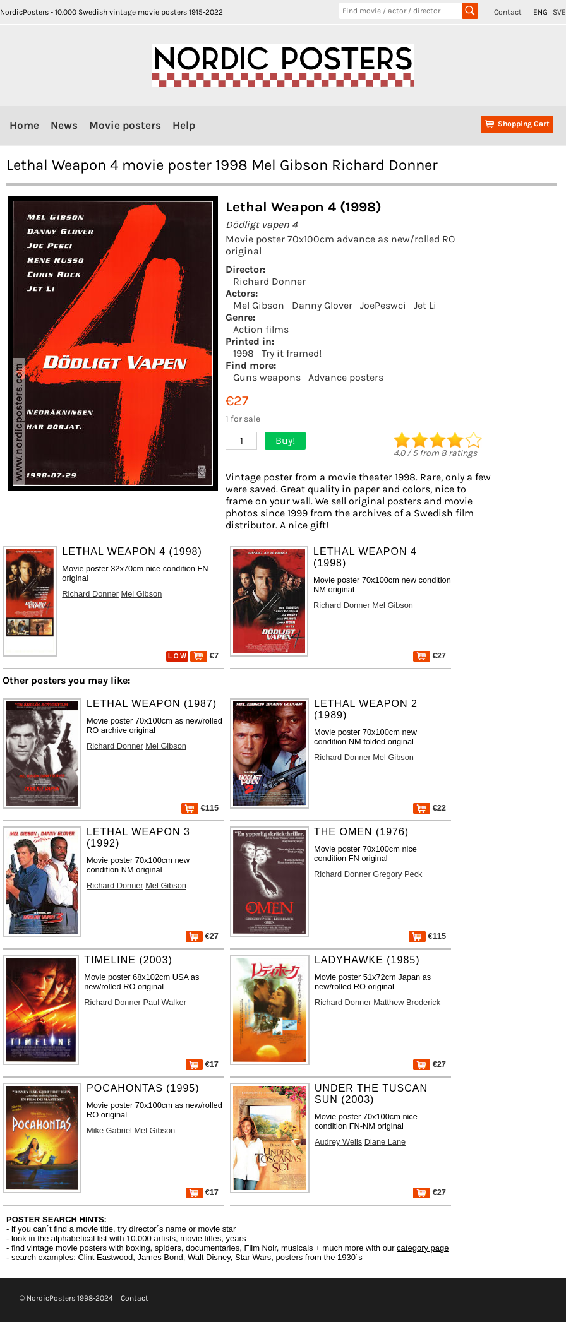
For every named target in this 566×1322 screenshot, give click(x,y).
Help (183, 125)
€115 (200, 808)
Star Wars (253, 1257)
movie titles (200, 1238)
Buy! (285, 440)
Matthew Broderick (406, 1002)
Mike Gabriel (109, 1130)
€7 (204, 655)
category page (423, 1248)
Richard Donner (269, 281)
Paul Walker (164, 1002)
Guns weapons (267, 377)
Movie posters (125, 125)
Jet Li (425, 305)
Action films (261, 329)
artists (165, 1238)
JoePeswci (383, 305)
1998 (243, 353)
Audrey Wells (338, 1141)
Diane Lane (385, 1141)
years (236, 1238)
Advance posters (345, 377)
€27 (429, 655)
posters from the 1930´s (319, 1257)
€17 (202, 1064)
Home (24, 125)
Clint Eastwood (105, 1257)
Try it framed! (292, 353)
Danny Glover (322, 305)
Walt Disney (209, 1257)
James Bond (160, 1257)
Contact (508, 12)
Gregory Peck (397, 874)
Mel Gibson (258, 305)
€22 (429, 808)
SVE (559, 12)
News (64, 125)
